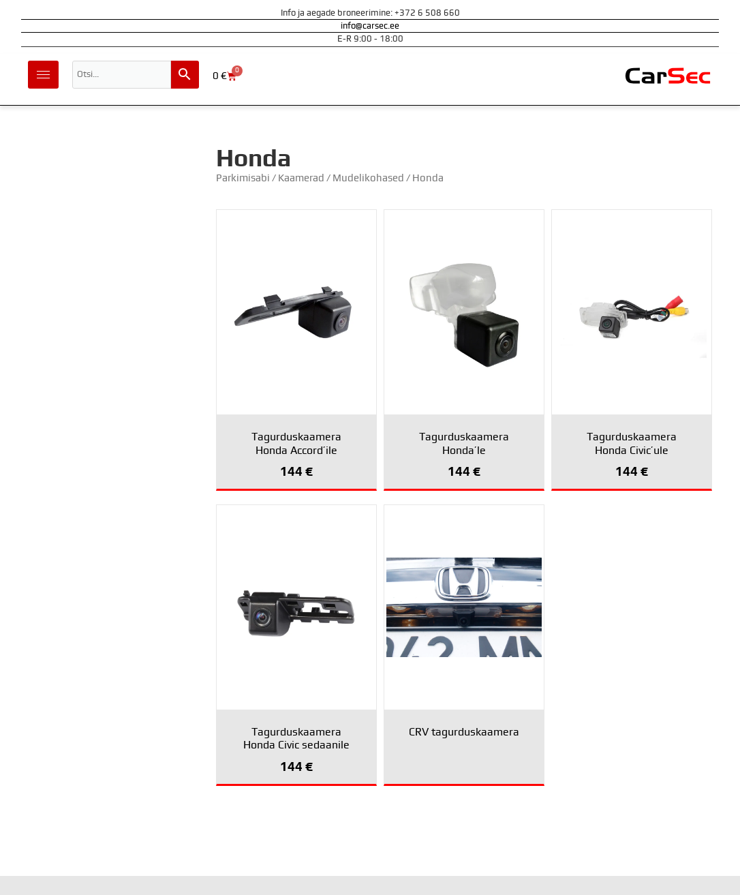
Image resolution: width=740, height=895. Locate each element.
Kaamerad (301, 178)
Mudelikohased (368, 178)
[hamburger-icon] (43, 75)
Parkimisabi (243, 178)
